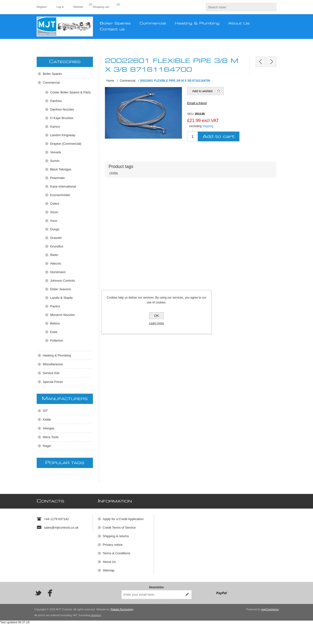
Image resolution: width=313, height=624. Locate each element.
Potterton (56, 340)
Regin (47, 446)
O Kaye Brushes (61, 118)
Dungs (54, 229)
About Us (109, 562)
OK (156, 316)
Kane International (63, 186)
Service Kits (51, 373)
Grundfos (56, 246)
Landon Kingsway (62, 135)
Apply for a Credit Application (123, 519)
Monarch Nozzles (62, 315)
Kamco (55, 126)
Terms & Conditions (116, 553)
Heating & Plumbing (57, 355)
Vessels (55, 152)
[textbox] (236, 7)
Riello (54, 255)
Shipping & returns (116, 536)
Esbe (53, 332)
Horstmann (58, 272)
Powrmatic (57, 178)
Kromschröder (60, 195)
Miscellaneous (53, 364)
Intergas (48, 428)
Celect (54, 203)
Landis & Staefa (61, 298)
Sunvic (55, 161)
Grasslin (56, 238)
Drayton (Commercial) (65, 143)
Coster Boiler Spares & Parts (70, 92)
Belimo (55, 323)
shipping (207, 126)
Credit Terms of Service (119, 527)
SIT (45, 410)
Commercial (51, 82)
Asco (53, 221)
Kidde (47, 419)
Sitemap (108, 570)
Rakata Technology (122, 609)
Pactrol (55, 306)
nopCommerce (270, 609)
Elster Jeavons (60, 289)
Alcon (54, 212)
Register (42, 6)
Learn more (156, 323)
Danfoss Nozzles (62, 109)
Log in (60, 6)
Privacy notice (113, 544)
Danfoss (56, 101)
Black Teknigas (60, 169)
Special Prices (53, 382)
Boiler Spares (52, 74)
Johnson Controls (62, 280)
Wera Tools (51, 437)
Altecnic (55, 263)
